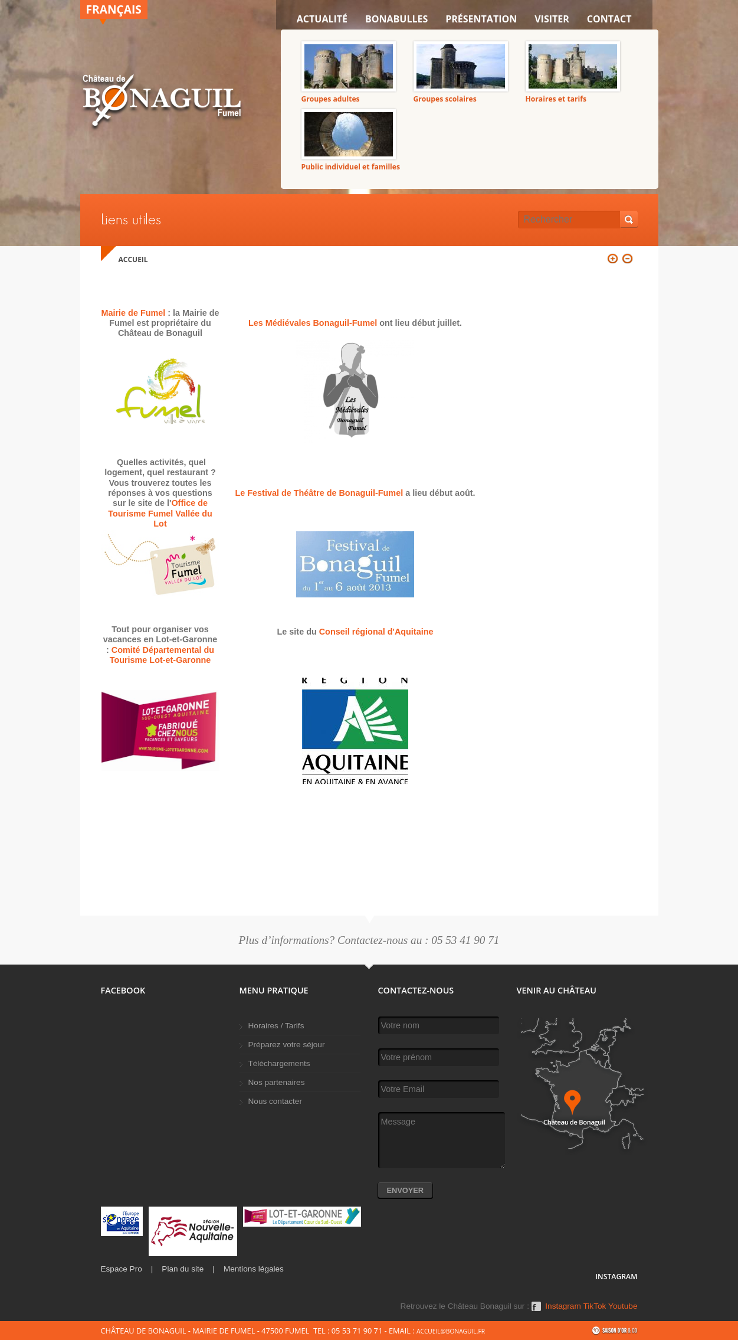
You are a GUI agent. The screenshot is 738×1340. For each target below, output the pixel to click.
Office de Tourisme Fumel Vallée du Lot (160, 513)
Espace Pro (121, 1268)
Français (114, 9)
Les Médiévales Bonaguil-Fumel (312, 323)
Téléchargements (279, 1063)
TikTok (594, 1306)
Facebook (536, 1310)
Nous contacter (275, 1101)
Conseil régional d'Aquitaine (376, 631)
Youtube (622, 1306)
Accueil (133, 259)
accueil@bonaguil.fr (450, 1331)
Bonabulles (396, 18)
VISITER (551, 18)
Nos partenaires (276, 1082)
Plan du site (183, 1268)
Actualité (322, 18)
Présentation (481, 18)
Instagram (562, 1306)
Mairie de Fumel (133, 313)
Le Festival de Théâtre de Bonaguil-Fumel (319, 493)
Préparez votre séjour (286, 1044)
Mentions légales (254, 1268)
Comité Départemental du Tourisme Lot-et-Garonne (162, 655)
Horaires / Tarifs (276, 1025)
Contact (609, 18)
